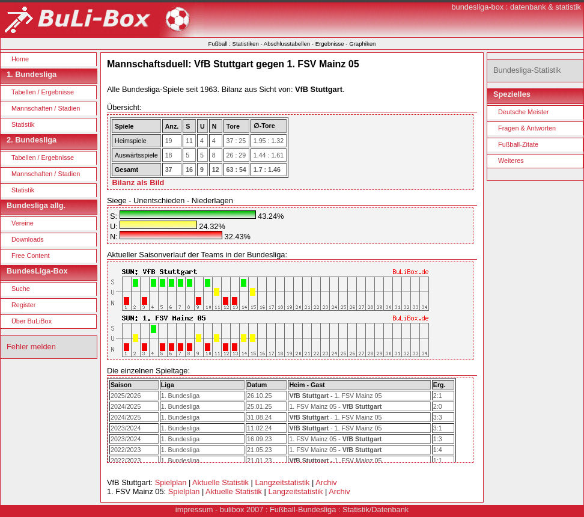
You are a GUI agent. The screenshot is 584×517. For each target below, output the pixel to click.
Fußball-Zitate (518, 144)
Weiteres (511, 160)
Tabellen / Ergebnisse (42, 92)
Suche (20, 288)
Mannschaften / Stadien (45, 108)
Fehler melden (31, 346)
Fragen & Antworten (527, 128)
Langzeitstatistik (282, 482)
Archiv (326, 482)
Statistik (22, 124)
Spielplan (171, 482)
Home (20, 59)
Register (23, 304)
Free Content (30, 255)
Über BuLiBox (31, 321)
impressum (194, 509)
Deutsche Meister (523, 111)
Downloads (27, 239)
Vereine (22, 223)
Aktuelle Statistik (220, 482)
